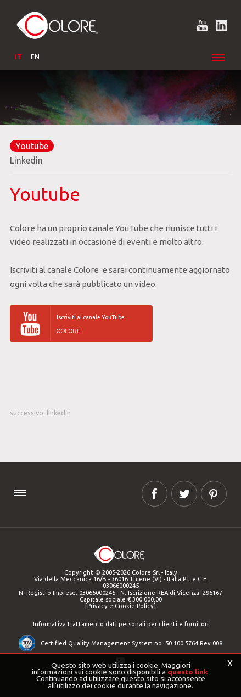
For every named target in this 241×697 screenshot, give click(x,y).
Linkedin (26, 160)
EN (35, 56)
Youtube (31, 146)
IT (18, 56)
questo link (187, 671)
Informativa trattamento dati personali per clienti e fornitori (121, 624)
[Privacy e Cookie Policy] (120, 606)
